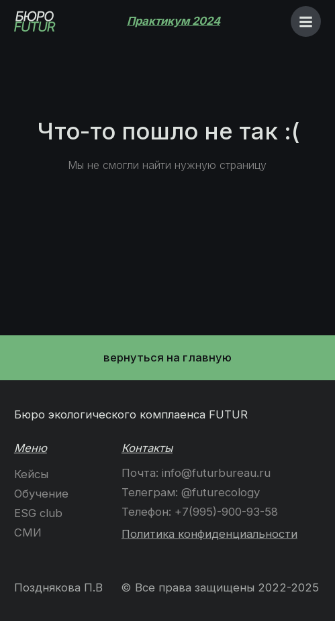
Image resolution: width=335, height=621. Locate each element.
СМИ (28, 532)
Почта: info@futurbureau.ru (196, 472)
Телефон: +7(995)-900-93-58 (200, 511)
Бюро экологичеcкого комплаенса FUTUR (131, 414)
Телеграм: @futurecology (191, 492)
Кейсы (31, 474)
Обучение (41, 493)
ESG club (38, 513)
